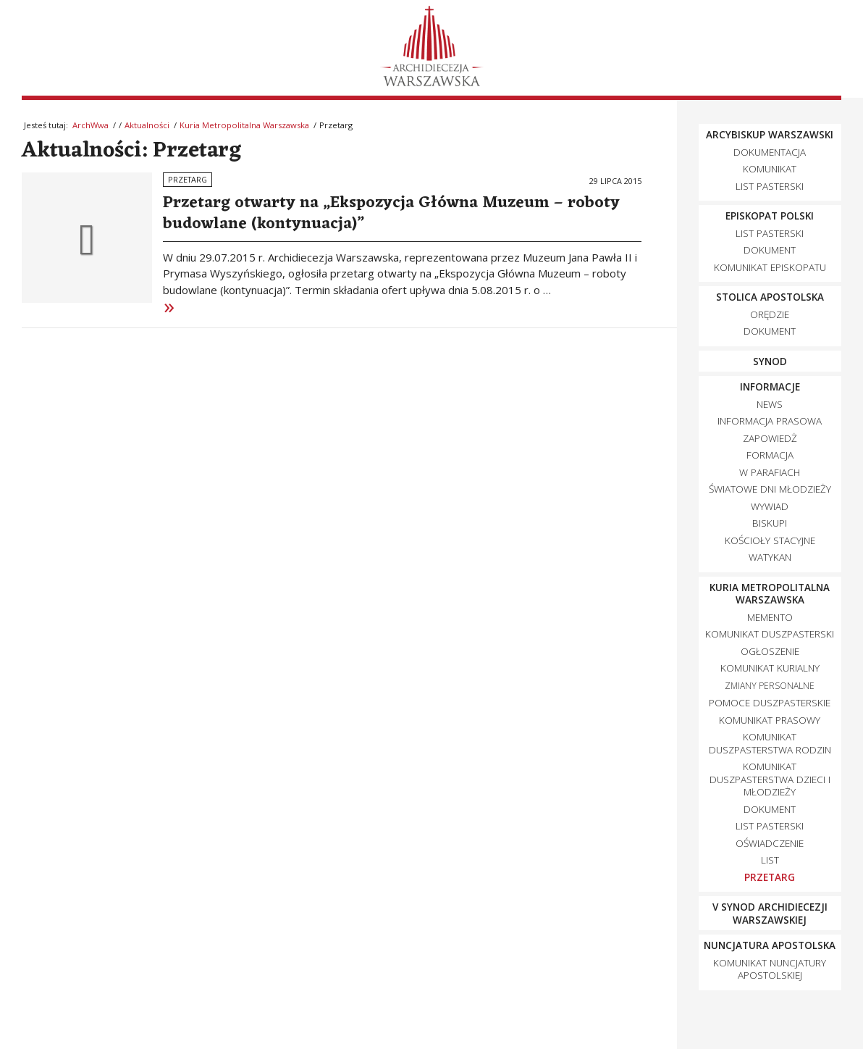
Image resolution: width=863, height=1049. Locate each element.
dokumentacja (769, 152)
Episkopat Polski (769, 215)
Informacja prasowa (769, 420)
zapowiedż (770, 438)
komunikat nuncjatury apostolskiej (769, 969)
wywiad (769, 506)
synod (770, 361)
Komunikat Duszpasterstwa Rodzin (770, 743)
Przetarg (187, 179)
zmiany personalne (769, 686)
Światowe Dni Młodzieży (770, 489)
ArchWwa (90, 125)
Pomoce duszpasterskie (769, 702)
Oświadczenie (770, 843)
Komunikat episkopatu (770, 267)
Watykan (770, 557)
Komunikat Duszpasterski (769, 633)
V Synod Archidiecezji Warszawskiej (770, 913)
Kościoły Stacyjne (770, 540)
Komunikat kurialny (770, 667)
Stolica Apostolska (770, 297)
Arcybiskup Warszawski (769, 134)
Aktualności (147, 125)
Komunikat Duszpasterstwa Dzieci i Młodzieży (770, 779)
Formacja (769, 454)
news (770, 404)
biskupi (769, 523)
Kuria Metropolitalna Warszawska (244, 125)
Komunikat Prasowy (769, 720)
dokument (770, 249)
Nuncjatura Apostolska (769, 945)
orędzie (769, 314)
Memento (770, 617)
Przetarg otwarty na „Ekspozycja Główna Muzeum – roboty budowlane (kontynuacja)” (391, 213)
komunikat (769, 168)
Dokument (770, 809)
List (770, 859)
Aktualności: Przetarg (131, 151)
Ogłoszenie (770, 651)
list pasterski (770, 233)
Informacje (770, 386)
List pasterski (770, 186)
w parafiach (769, 472)
